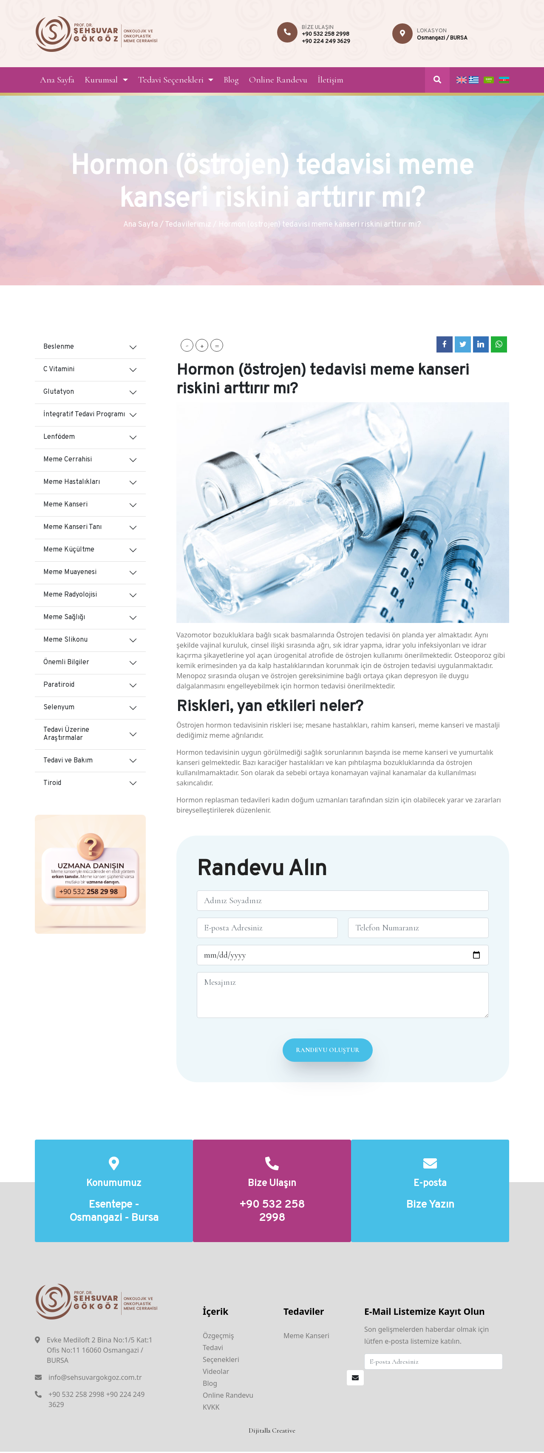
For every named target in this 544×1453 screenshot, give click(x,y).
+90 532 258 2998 (325, 34)
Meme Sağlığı (64, 617)
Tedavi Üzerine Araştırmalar (66, 734)
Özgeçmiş (218, 1337)
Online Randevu (278, 79)
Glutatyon (58, 392)
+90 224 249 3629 (326, 41)
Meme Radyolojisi (70, 595)
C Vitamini (58, 369)
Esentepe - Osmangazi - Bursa (114, 1213)
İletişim (330, 79)
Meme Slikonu (65, 640)
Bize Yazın (430, 1206)
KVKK (211, 1408)
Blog (231, 79)
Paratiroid (58, 685)
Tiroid (52, 783)
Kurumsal (101, 79)
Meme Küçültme (68, 550)
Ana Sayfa (57, 79)
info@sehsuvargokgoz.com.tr (95, 1378)
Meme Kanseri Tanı (72, 527)
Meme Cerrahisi (67, 459)
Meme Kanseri (65, 504)
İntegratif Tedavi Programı (84, 414)
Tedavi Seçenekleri (171, 79)
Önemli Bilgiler (66, 662)
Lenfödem (59, 437)
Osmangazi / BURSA (442, 38)
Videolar (216, 1372)
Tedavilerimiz (188, 225)
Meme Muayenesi (69, 572)
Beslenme (58, 347)
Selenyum (58, 707)
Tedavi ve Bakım (68, 760)
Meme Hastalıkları (71, 482)
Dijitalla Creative (272, 1431)
